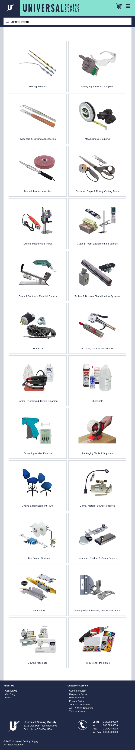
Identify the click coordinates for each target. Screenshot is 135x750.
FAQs (8, 697)
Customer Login (77, 690)
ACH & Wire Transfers (81, 708)
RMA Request (76, 697)
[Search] (67, 21)
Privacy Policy (76, 701)
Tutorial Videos (77, 711)
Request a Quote (78, 694)
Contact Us (11, 690)
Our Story (10, 694)
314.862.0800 (110, 722)
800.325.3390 (110, 725)
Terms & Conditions (79, 704)
